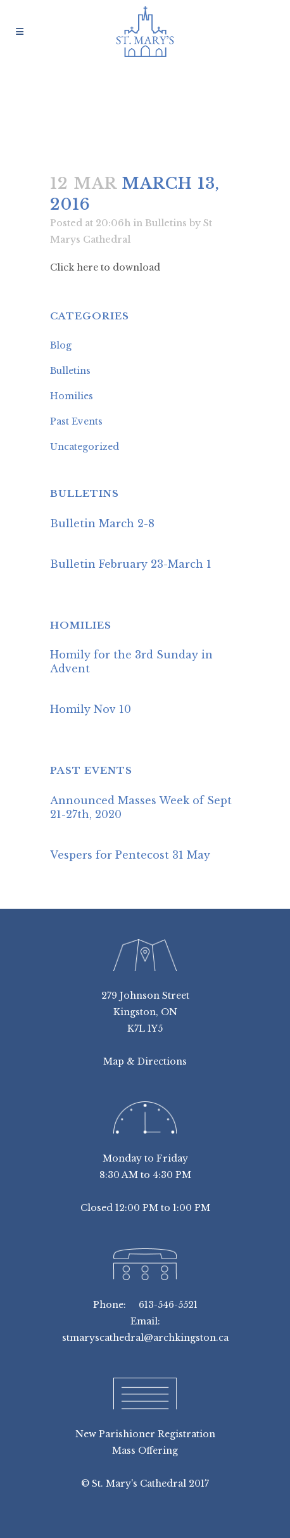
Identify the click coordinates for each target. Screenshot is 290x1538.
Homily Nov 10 (90, 709)
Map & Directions (145, 1061)
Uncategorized (84, 446)
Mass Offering (145, 1450)
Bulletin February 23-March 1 (130, 564)
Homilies (71, 396)
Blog (61, 345)
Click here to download (105, 267)
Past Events (76, 421)
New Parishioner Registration (145, 1434)
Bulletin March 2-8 (102, 523)
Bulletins (166, 223)
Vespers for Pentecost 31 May (130, 855)
